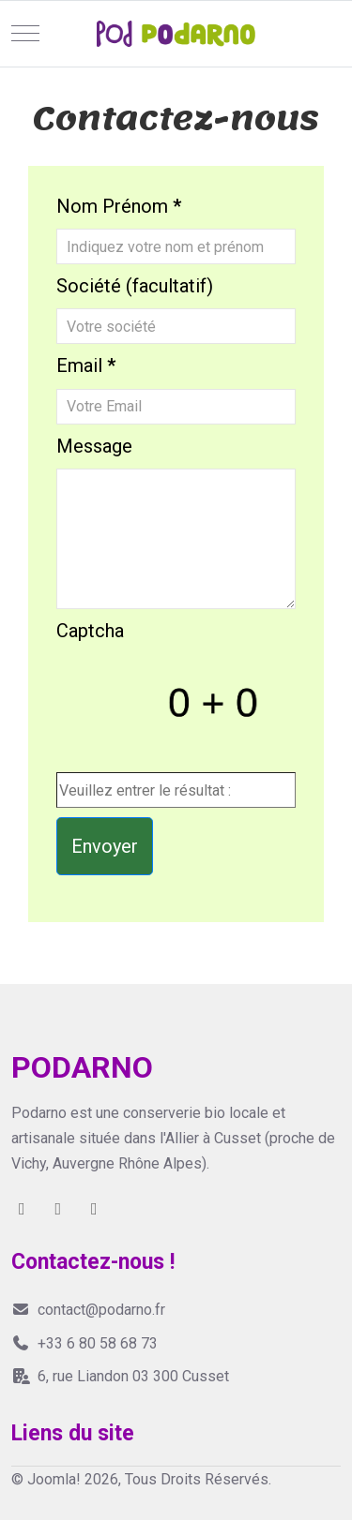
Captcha (90, 630)
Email (85, 365)
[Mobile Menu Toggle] (25, 34)
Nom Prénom (118, 206)
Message (94, 446)
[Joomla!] (175, 33)
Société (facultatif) (134, 286)
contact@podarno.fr (88, 1310)
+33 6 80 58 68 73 (84, 1343)
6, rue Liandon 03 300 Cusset (120, 1376)
